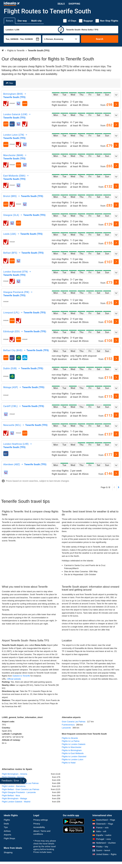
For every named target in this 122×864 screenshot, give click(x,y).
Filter (10, 83)
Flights (7, 820)
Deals (61, 4)
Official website (14, 679)
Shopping (74, 4)
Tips (6, 827)
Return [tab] (9, 21)
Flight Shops (9, 838)
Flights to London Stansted (74, 756)
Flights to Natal (69, 762)
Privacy (36, 823)
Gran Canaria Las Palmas (74, 721)
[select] (116, 104)
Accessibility (39, 827)
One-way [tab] (22, 21)
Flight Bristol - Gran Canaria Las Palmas (20, 783)
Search (99, 39)
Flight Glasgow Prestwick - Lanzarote (19, 792)
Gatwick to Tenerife (21, 676)
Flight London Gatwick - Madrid (16, 801)
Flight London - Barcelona (13, 786)
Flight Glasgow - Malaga (13, 777)
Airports (7, 834)
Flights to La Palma (70, 741)
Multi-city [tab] (36, 21)
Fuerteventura (68, 725)
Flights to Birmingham (72, 750)
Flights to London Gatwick (74, 744)
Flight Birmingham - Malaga (14, 798)
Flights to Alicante (70, 738)
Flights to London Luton (72, 759)
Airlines (7, 831)
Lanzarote (66, 728)
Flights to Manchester (71, 747)
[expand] (116, 94)
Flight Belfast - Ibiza (11, 795)
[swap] (61, 30)
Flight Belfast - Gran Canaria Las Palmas (20, 789)
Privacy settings (40, 820)
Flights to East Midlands (73, 753)
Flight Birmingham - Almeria (14, 774)
